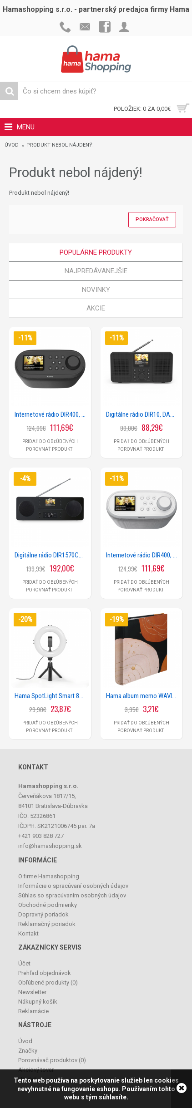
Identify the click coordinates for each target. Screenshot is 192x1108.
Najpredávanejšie (96, 271)
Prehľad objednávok (44, 973)
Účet (24, 963)
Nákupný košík (37, 1001)
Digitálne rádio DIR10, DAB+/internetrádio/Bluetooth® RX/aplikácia (143, 414)
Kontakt (28, 933)
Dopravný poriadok (43, 914)
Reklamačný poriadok (47, 924)
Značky (27, 1050)
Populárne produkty (96, 252)
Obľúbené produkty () (48, 982)
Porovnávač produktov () (52, 1060)
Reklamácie (33, 1011)
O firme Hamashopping (48, 876)
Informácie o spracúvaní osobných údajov (73, 885)
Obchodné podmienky (47, 904)
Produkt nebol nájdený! (60, 145)
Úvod (12, 145)
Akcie (95, 308)
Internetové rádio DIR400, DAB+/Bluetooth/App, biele (143, 555)
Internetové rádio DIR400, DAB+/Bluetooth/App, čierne (52, 414)
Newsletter (32, 992)
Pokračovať (152, 219)
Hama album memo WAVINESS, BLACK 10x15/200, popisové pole (143, 696)
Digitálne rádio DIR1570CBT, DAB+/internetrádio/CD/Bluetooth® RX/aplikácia (52, 555)
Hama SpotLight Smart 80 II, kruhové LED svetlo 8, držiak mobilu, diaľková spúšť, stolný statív (52, 696)
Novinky (96, 290)
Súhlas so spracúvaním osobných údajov (72, 895)
